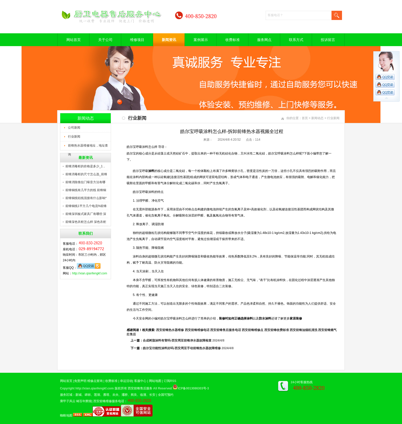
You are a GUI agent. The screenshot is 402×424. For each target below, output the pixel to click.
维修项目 (137, 40)
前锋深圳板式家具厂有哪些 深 (85, 214)
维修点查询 (95, 381)
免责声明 (80, 381)
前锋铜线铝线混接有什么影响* (86, 198)
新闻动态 (317, 118)
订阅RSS (170, 381)
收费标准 (232, 40)
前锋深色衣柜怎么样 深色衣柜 (85, 222)
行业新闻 (74, 136)
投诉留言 (328, 40)
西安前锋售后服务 (140, 388)
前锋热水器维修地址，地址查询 (88, 147)
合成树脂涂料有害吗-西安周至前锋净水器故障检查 (177, 340)
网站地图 (155, 381)
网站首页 (73, 40)
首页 (305, 118)
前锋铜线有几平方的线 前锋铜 (85, 190)
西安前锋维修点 (252, 330)
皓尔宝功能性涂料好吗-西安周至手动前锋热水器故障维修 (182, 348)
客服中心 (140, 381)
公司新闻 (74, 127)
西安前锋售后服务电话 (225, 330)
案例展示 (201, 40)
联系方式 (296, 40)
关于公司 (105, 40)
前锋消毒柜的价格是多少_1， (85, 166)
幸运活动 (126, 381)
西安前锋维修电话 (197, 330)
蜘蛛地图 (66, 415)
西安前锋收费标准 (276, 330)
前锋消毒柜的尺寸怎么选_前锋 (86, 174)
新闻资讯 (169, 40)
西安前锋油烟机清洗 (303, 330)
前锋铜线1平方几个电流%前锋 (86, 206)
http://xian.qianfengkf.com (89, 273)
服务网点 (264, 40)
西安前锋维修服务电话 (108, 401)
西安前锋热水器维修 (170, 330)
